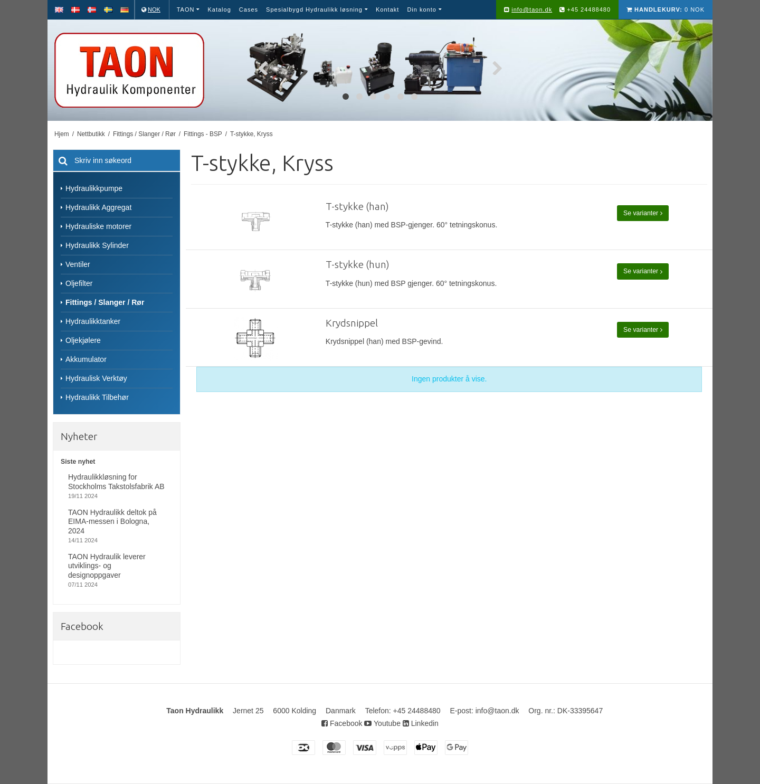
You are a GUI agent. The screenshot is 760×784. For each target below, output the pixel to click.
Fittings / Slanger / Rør (104, 302)
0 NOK (665, 9)
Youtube (382, 723)
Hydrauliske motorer (98, 226)
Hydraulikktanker (92, 321)
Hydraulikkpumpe (93, 188)
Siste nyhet (78, 461)
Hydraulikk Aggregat (98, 207)
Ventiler (77, 264)
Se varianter (642, 213)
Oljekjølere (83, 340)
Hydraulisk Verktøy (96, 378)
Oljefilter (78, 283)
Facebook (341, 723)
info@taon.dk (531, 9)
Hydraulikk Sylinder (97, 245)
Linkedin (421, 723)
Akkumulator (86, 359)
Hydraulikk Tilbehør (97, 397)
